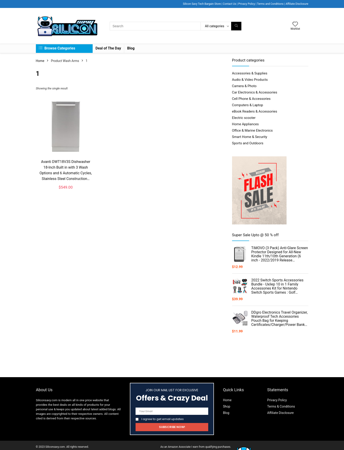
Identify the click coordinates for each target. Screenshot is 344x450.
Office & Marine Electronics (252, 130)
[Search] (236, 26)
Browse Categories (57, 48)
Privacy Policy (246, 3)
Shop (226, 406)
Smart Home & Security (249, 137)
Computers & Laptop (247, 105)
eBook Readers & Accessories (254, 111)
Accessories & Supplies (249, 73)
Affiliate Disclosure (297, 3)
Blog (131, 48)
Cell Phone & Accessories (251, 99)
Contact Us (229, 3)
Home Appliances (245, 124)
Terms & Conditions (281, 406)
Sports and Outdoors (247, 143)
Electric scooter (244, 118)
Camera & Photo (244, 86)
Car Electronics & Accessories (254, 92)
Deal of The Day (108, 48)
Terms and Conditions (270, 3)
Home (40, 61)
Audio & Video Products (250, 80)
